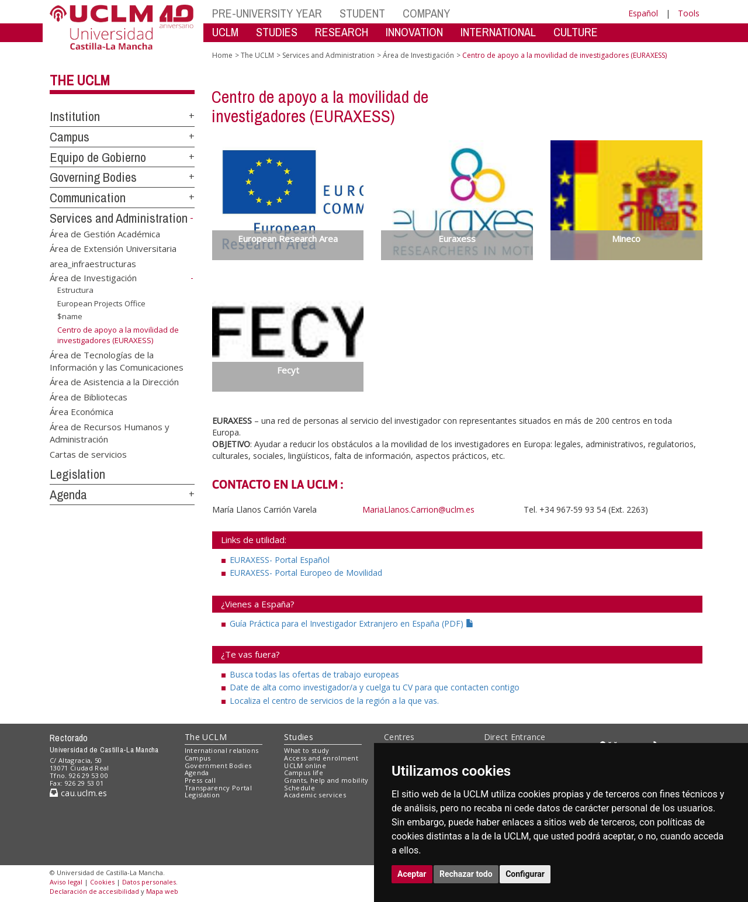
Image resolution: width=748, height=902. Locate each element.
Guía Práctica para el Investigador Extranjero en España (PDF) (352, 623)
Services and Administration (119, 218)
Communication (88, 197)
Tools (688, 13)
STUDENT (362, 13)
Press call (200, 780)
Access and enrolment (321, 758)
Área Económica (81, 411)
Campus (69, 137)
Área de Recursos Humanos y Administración (109, 432)
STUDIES (276, 32)
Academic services (315, 794)
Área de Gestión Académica (105, 233)
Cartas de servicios (88, 453)
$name (69, 316)
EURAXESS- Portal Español (280, 559)
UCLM (225, 32)
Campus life (303, 772)
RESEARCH (341, 32)
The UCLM (80, 80)
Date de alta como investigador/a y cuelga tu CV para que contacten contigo (375, 687)
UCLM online (305, 765)
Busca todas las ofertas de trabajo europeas (314, 674)
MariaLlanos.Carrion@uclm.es (418, 509)
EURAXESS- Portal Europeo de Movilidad (306, 572)
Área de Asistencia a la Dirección (114, 382)
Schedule (299, 787)
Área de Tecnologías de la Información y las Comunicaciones (116, 360)
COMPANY (426, 13)
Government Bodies (218, 765)
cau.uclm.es (78, 793)
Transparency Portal (218, 787)
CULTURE (575, 32)
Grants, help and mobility (326, 780)
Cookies (102, 881)
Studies (298, 736)
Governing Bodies (93, 177)
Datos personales (149, 881)
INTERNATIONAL (498, 32)
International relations (222, 750)
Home (222, 55)
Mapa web (162, 891)
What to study (306, 750)
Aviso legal (66, 881)
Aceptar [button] (412, 874)
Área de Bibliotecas (88, 396)
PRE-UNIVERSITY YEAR (267, 13)
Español (643, 13)
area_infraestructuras (93, 263)
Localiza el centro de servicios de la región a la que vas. (334, 700)
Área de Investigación (93, 278)
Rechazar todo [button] (466, 874)
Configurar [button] (525, 874)
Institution (75, 116)
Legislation (77, 474)
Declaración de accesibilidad (94, 891)
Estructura (75, 290)
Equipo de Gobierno (98, 157)
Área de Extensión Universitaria (113, 248)
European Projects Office (101, 303)
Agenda (68, 494)
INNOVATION (414, 32)
